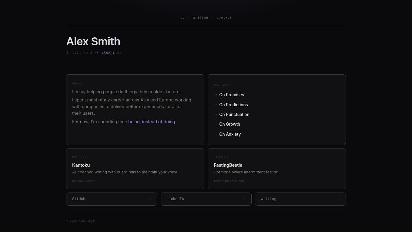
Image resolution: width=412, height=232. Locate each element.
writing (200, 17)
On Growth (229, 124)
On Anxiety (230, 134)
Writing (223, 84)
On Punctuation (234, 114)
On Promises (231, 94)
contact (224, 17)
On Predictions (233, 104)
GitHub (111, 199)
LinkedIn (206, 199)
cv (182, 17)
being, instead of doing (151, 121)
